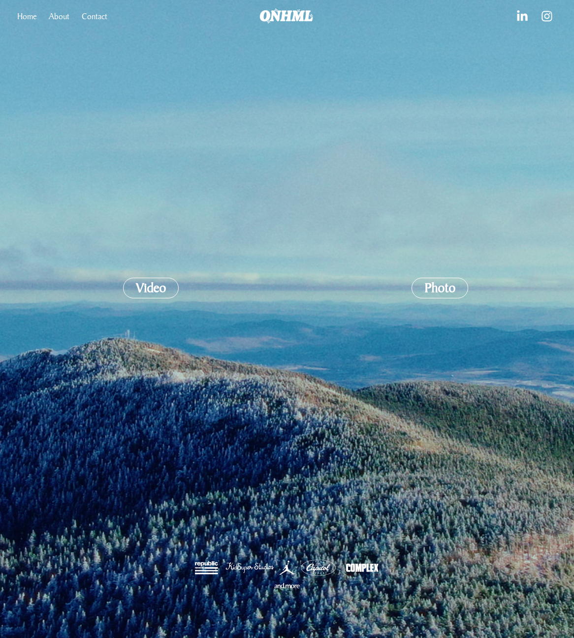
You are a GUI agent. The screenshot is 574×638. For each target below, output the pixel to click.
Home (27, 16)
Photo (439, 287)
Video (151, 287)
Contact (94, 16)
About (59, 16)
